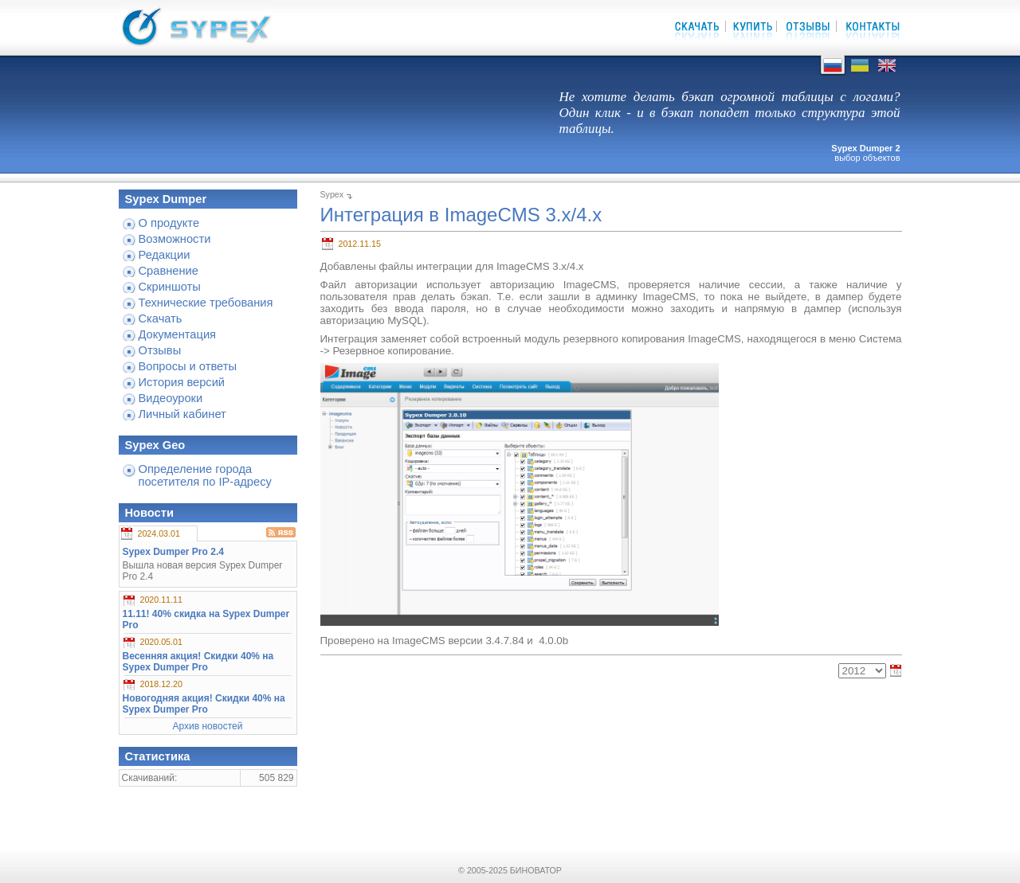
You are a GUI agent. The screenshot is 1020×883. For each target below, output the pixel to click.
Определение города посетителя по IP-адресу (205, 475)
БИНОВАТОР (536, 870)
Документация (178, 334)
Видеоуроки (171, 398)
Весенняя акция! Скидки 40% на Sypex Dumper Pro (198, 662)
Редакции (164, 254)
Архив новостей (208, 726)
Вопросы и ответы (188, 366)
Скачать (160, 318)
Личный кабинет (182, 414)
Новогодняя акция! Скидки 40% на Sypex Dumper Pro (204, 704)
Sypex (332, 194)
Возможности (175, 238)
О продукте (169, 223)
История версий (182, 382)
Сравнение (168, 270)
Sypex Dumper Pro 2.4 (173, 551)
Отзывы (160, 350)
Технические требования (206, 302)
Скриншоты (170, 286)
